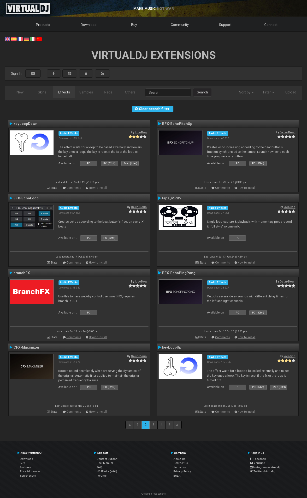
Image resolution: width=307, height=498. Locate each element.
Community (180, 25)
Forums (101, 475)
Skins (42, 92)
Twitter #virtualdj (262, 471)
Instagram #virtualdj (265, 467)
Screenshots (28, 475)
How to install (98, 188)
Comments (73, 188)
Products (43, 25)
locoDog (141, 132)
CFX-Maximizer (26, 347)
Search (202, 92)
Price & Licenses (30, 471)
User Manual (105, 463)
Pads (108, 92)
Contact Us (180, 463)
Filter (268, 92)
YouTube (257, 463)
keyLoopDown (25, 124)
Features (25, 467)
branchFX (21, 273)
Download (88, 25)
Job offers (179, 467)
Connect (270, 25)
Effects (64, 92)
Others (130, 92)
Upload (290, 92)
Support (225, 25)
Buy (134, 25)
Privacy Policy (182, 471)
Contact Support (107, 459)
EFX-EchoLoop (26, 198)
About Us (179, 459)
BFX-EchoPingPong (178, 273)
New (20, 92)
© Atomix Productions (154, 493)
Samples (86, 92)
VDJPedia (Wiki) (107, 471)
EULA (177, 475)
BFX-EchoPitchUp (177, 124)
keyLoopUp (171, 347)
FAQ (99, 467)
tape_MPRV (172, 198)
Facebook (258, 459)
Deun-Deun (287, 132)
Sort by (246, 92)
